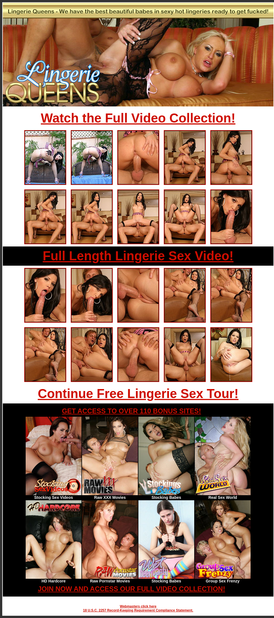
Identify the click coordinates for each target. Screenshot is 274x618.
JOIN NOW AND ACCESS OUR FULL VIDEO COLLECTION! (131, 589)
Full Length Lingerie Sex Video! (138, 256)
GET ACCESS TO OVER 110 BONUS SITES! (131, 411)
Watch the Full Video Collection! (138, 118)
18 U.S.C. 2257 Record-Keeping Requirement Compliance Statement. (138, 610)
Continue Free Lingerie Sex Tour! (138, 393)
